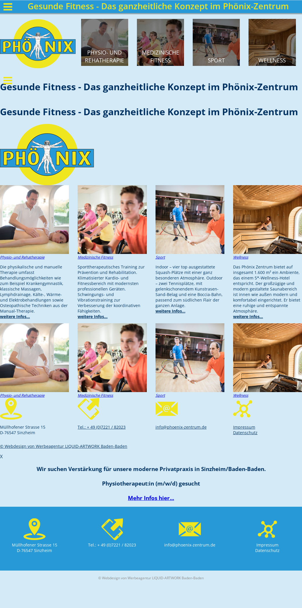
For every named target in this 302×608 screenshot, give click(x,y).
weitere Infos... (15, 316)
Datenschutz (245, 432)
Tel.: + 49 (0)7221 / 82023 (102, 427)
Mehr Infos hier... (151, 497)
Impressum (244, 427)
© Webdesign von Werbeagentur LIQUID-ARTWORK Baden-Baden (63, 446)
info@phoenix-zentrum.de (181, 427)
